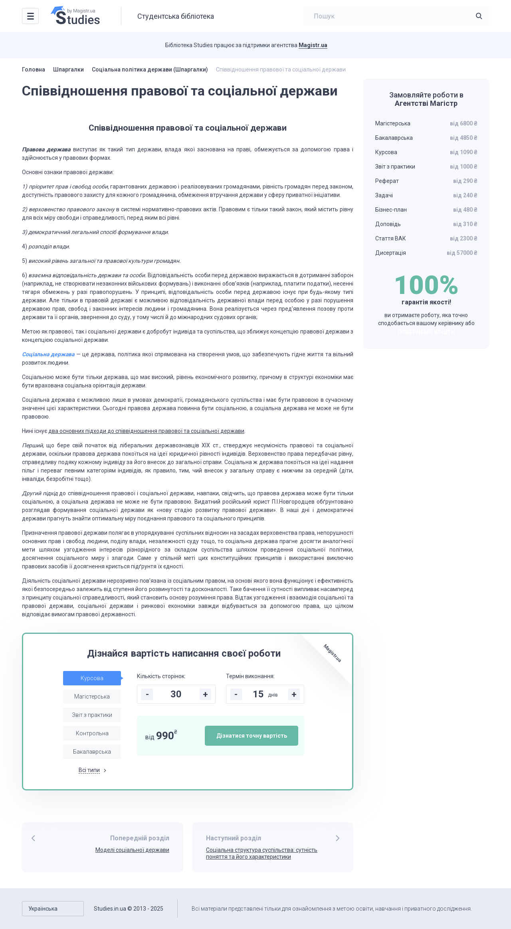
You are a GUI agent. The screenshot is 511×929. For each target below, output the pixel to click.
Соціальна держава (48, 354)
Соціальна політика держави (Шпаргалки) (150, 69)
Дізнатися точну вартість (251, 735)
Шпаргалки (68, 69)
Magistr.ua (313, 45)
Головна (33, 69)
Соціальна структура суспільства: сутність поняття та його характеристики (261, 853)
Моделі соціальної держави (132, 850)
